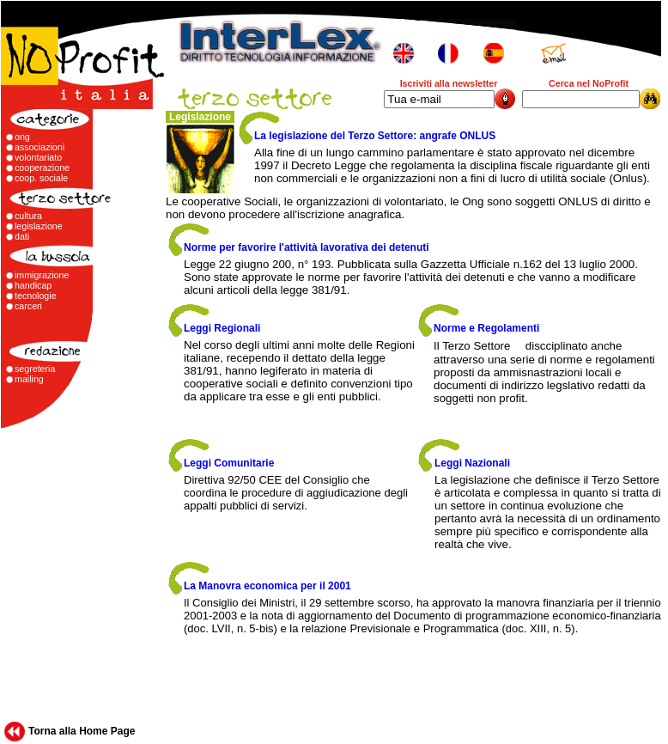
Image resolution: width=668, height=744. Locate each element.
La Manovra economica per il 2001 (267, 586)
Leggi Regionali (222, 328)
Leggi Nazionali (472, 463)
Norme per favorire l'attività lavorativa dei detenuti (306, 247)
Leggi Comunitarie (229, 463)
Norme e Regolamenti (486, 328)
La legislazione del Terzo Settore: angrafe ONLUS (374, 136)
